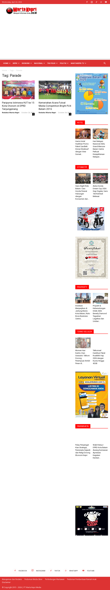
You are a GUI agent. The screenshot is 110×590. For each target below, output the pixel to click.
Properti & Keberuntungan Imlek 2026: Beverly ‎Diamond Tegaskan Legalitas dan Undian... (100, 313)
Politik (64, 63)
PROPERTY (82, 287)
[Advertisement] (74, 10)
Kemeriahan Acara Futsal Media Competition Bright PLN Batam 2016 (55, 105)
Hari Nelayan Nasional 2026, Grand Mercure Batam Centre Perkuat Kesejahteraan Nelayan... (99, 149)
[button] (104, 63)
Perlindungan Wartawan (54, 579)
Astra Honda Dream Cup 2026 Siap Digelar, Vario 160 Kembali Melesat (100, 191)
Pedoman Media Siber (33, 579)
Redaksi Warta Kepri (10, 112)
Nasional (39, 63)
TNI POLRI (52, 63)
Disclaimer (6, 582)
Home (6, 63)
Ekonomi (27, 63)
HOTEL (80, 122)
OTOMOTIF (82, 167)
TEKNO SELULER (84, 332)
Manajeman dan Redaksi (12, 579)
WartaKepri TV (78, 63)
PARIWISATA (83, 426)
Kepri (16, 63)
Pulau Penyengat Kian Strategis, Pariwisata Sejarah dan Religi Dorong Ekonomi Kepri (82, 450)
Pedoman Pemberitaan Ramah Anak (81, 579)
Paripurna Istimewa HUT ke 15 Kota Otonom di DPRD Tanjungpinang (18, 105)
